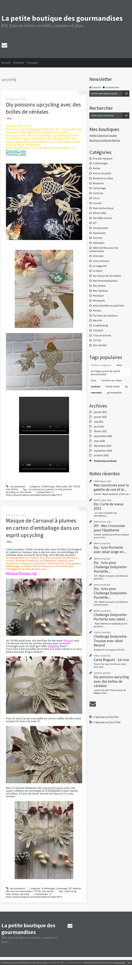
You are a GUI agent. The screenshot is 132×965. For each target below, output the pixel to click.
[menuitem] (7, 62)
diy (126, 386)
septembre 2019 (103, 450)
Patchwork (99, 300)
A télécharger (48, 486)
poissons (67, 489)
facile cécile (113, 386)
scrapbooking (100, 325)
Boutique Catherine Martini (104, 140)
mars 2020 (99, 441)
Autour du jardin (102, 173)
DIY (70, 486)
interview (98, 256)
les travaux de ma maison (107, 275)
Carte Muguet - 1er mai (111, 659)
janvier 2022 (100, 416)
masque (15, 894)
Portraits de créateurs (105, 315)
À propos (32, 62)
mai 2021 (98, 421)
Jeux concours (101, 261)
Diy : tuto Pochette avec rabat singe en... (110, 549)
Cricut (96, 198)
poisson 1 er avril (54, 489)
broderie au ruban (112, 380)
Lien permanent (15, 486)
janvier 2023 (100, 412)
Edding (54, 646)
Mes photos (99, 285)
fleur (119, 365)
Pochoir (97, 310)
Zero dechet (12, 489)
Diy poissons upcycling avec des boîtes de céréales (43, 108)
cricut (70, 640)
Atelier (96, 168)
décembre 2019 (102, 445)
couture (95, 386)
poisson (41, 489)
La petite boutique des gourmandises (62, 18)
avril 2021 (99, 426)
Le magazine (100, 266)
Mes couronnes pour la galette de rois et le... (111, 487)
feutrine (97, 238)
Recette (97, 320)
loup (8, 894)
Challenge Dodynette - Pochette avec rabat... (111, 616)
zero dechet (26, 492)
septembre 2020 (103, 436)
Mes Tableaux (100, 290)
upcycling (10, 492)
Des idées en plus (102, 218)
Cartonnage (61, 888)
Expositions (99, 233)
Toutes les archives (105, 461)
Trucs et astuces (102, 335)
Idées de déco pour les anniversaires (103, 249)
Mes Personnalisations (105, 280)
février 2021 (100, 431)
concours (96, 392)
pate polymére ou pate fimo (108, 305)
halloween (99, 243)
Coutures (98, 193)
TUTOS (76, 486)
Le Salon (97, 270)
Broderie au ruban (103, 178)
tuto (93, 380)
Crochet (97, 203)
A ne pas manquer (103, 158)
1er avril (32, 489)
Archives (18, 62)
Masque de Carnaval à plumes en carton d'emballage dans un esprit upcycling (42, 528)
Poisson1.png (16, 151)
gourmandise (114, 392)
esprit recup (70, 891)
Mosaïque (98, 295)
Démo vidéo (61, 486)
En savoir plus (119, 962)
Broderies (98, 183)
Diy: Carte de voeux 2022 (108, 506)
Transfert (98, 330)
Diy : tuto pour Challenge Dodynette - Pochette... (111, 567)
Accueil (5, 62)
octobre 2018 (101, 455)
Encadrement (100, 228)
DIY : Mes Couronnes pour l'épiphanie (109, 527)
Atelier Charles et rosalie (103, 135)
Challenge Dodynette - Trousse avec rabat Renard (111, 640)
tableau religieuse (101, 365)
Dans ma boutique (103, 208)
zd (17, 492)
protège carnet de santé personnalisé (105, 372)
